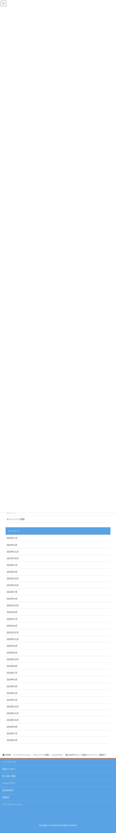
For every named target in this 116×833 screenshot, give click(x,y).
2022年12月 (13, 605)
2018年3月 (12, 740)
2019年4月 (12, 679)
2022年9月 (12, 612)
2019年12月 (13, 659)
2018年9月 (12, 726)
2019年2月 (12, 693)
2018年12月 (13, 706)
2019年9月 (12, 666)
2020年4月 (12, 646)
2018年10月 (13, 720)
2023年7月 (12, 592)
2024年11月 (13, 551)
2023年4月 (12, 598)
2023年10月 (13, 585)
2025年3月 (12, 545)
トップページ (9, 762)
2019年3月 (12, 686)
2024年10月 (13, 558)
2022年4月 (12, 625)
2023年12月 (13, 578)
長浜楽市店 (8, 790)
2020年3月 (12, 652)
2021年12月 (13, 632)
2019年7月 (12, 673)
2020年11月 (13, 639)
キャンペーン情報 (16, 519)
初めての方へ (9, 769)
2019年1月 (12, 700)
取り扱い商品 (9, 776)
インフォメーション (12, 804)
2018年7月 (12, 733)
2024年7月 (12, 565)
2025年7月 (12, 538)
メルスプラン (9, 783)
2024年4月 (12, 572)
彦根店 (5, 797)
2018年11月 (13, 713)
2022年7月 (12, 619)
